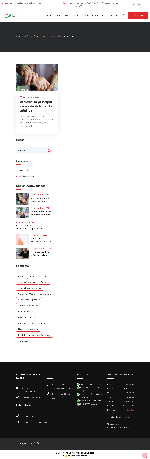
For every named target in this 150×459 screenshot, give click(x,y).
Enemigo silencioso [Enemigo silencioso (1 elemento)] (27, 317)
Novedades (98, 15)
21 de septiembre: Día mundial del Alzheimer (40, 255)
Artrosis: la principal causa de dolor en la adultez (36, 106)
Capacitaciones (114, 424)
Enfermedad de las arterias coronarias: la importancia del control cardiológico (31, 228)
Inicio (49, 15)
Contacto (113, 15)
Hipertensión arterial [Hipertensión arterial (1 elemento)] (28, 329)
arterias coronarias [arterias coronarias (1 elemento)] (27, 282)
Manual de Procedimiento (118, 428)
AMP (87, 15)
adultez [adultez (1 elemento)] (22, 276)
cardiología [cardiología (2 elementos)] (45, 294)
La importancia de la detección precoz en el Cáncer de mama (41, 241)
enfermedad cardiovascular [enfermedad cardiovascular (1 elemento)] (31, 323)
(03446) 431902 (28, 416)
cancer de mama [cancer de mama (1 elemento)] (26, 294)
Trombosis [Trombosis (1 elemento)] (23, 341)
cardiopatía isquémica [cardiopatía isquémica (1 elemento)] (29, 300)
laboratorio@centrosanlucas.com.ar (36, 423)
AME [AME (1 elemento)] (47, 276)
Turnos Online (138, 15)
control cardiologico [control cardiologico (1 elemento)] (28, 305)
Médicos (77, 15)
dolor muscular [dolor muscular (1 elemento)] (25, 311)
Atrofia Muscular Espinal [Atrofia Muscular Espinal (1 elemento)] (29, 288)
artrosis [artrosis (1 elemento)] (44, 282)
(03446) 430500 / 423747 (31, 397)
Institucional (62, 15)
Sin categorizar (26, 176)
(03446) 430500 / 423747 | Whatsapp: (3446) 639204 (97, 4)
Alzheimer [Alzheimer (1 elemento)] (35, 276)
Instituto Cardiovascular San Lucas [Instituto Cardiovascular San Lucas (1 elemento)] (34, 335)
